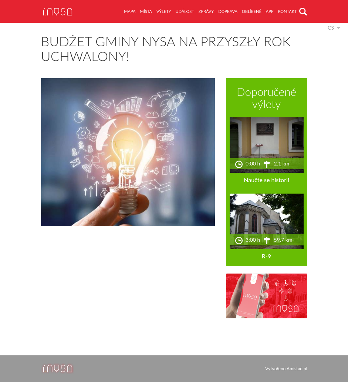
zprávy (206, 11)
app (270, 11)
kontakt (287, 11)
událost (185, 11)
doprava (227, 11)
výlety (163, 11)
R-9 (266, 255)
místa (146, 11)
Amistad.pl (297, 368)
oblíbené (251, 11)
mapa (129, 11)
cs (331, 27)
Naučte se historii (266, 179)
